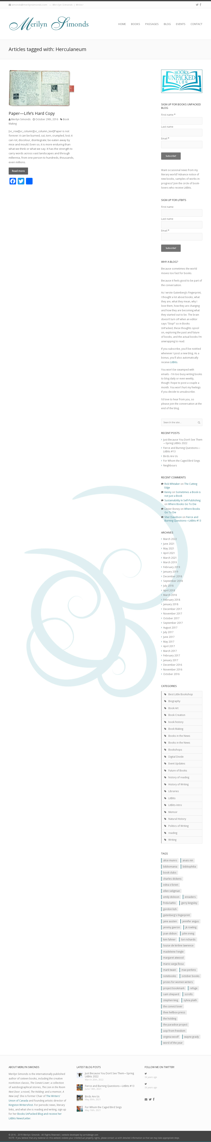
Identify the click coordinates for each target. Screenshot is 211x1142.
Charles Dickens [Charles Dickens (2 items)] (172, 878)
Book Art (173, 708)
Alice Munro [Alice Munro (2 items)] (170, 860)
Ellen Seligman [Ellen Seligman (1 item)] (171, 890)
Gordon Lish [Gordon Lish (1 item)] (170, 909)
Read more (18, 170)
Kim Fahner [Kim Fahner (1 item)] (169, 939)
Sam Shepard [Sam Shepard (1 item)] (171, 994)
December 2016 (172, 664)
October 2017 (171, 618)
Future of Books (177, 770)
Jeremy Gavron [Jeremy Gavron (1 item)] (171, 927)
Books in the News (179, 735)
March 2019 (170, 562)
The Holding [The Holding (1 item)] (169, 1018)
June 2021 (169, 543)
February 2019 (171, 567)
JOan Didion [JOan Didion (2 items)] (170, 933)
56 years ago (151, 1077)
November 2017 (172, 613)
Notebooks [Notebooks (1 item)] (169, 976)
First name (168, 114)
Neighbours (170, 465)
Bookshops (175, 749)
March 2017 (170, 650)
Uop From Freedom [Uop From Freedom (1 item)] (174, 1030)
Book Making (175, 728)
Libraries (173, 791)
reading (172, 832)
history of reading (178, 777)
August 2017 (170, 627)
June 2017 (169, 636)
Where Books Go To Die (182, 504)
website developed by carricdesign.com (80, 1134)
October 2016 (171, 674)
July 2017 (168, 632)
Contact (196, 24)
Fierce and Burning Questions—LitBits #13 (182, 518)
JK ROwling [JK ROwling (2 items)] (190, 927)
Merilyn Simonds (21, 119)
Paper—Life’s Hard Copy (32, 113)
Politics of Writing (178, 825)
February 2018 (171, 599)
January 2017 (170, 660)
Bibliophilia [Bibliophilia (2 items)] (189, 866)
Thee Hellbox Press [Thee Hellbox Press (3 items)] (174, 1012)
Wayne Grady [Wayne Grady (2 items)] (191, 1036)
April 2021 (169, 553)
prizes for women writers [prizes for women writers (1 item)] (178, 982)
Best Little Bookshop (180, 694)
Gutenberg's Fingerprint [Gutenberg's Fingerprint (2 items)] (176, 915)
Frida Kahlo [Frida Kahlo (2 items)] (169, 902)
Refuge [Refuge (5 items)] (193, 988)
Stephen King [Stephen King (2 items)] (170, 1000)
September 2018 (173, 580)
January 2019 (170, 571)
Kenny (167, 492)
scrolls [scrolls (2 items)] (189, 994)
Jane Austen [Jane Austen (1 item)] (170, 921)
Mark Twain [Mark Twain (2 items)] (169, 969)
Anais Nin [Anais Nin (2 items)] (188, 860)
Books (135, 24)
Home (122, 24)
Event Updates (176, 763)
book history (175, 722)
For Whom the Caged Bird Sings (181, 460)
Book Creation (176, 715)
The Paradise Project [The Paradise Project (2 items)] (175, 1024)
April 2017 (169, 646)
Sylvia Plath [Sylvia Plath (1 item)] (190, 1000)
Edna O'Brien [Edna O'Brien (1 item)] (170, 884)
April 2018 (169, 590)
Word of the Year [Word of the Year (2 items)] (173, 1042)
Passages (152, 24)
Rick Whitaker (172, 483)
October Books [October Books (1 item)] (190, 976)
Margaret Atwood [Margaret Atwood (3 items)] (173, 957)
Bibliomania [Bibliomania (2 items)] (170, 866)
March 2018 (170, 595)
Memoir (172, 812)
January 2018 (170, 604)
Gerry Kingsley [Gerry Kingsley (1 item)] (189, 902)
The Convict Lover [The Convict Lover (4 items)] (172, 1006)
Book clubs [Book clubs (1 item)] (169, 872)
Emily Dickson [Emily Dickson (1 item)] (171, 896)
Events (180, 24)
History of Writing (178, 784)
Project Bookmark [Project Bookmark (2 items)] (173, 988)
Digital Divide (176, 756)
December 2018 (172, 576)
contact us (112, 1137)
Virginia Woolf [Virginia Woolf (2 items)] (171, 1036)
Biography (174, 701)
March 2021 (170, 557)
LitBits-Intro (175, 805)
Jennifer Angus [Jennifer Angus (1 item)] (190, 921)
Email (165, 138)
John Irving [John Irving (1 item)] (188, 933)
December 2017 (172, 609)
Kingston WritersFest (21, 1104)
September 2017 (173, 622)
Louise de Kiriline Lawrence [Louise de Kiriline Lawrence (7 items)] (178, 945)
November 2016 (172, 669)
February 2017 (171, 655)
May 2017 (168, 641)
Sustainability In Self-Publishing (182, 500)
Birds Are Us (170, 456)
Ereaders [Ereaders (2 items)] (190, 896)
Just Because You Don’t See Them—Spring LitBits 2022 (182, 441)
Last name (167, 126)
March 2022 (170, 539)
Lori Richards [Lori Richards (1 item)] (188, 939)
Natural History (177, 818)
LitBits (173, 362)
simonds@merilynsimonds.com (29, 4)
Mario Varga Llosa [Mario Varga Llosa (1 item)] (173, 963)
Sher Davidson (173, 517)
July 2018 (168, 585)
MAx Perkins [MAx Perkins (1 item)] (189, 969)
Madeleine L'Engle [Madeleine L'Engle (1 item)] (173, 951)
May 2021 (168, 548)
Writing (172, 839)
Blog (167, 24)
